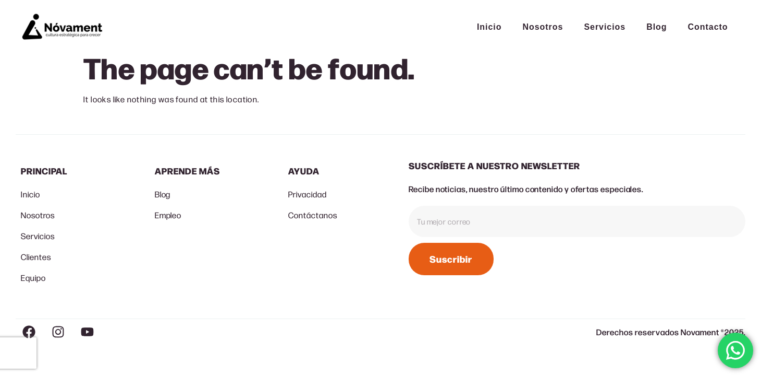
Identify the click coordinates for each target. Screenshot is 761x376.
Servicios (604, 26)
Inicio (489, 26)
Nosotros (542, 26)
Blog (656, 26)
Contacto (708, 26)
